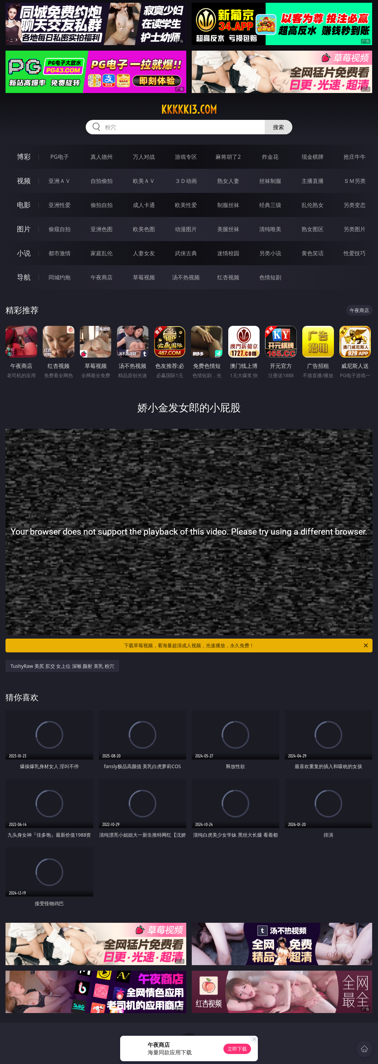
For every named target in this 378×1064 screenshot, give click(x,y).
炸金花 (270, 157)
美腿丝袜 (228, 229)
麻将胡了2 (228, 157)
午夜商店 (102, 277)
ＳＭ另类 (355, 181)
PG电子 (59, 157)
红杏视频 (228, 277)
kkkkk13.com (189, 109)
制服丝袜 (228, 205)
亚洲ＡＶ (60, 181)
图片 (24, 229)
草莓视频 (144, 277)
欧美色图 (144, 229)
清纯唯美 (270, 229)
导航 (24, 277)
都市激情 (60, 253)
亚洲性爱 (60, 205)
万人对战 (144, 157)
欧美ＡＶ (144, 181)
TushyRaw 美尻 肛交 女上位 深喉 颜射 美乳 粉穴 (62, 666)
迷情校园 (228, 253)
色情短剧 (270, 277)
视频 (24, 180)
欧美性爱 (186, 205)
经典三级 (270, 205)
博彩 (24, 156)
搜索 (278, 127)
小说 (24, 253)
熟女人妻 (228, 181)
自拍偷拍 (102, 181)
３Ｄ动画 (186, 181)
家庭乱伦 (102, 253)
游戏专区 (186, 157)
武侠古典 (186, 253)
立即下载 (237, 1048)
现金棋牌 (313, 157)
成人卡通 (144, 205)
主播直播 (313, 181)
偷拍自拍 (102, 205)
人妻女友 (144, 253)
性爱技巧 (355, 253)
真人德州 (102, 157)
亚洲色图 (102, 229)
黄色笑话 (313, 253)
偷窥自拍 (60, 229)
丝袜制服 (270, 181)
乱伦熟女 (313, 205)
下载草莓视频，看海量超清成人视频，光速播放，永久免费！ (246, 645)
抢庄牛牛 (355, 157)
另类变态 (355, 205)
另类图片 (355, 229)
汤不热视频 (186, 277)
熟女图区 (313, 229)
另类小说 (270, 253)
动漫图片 (186, 229)
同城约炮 (60, 277)
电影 (24, 204)
